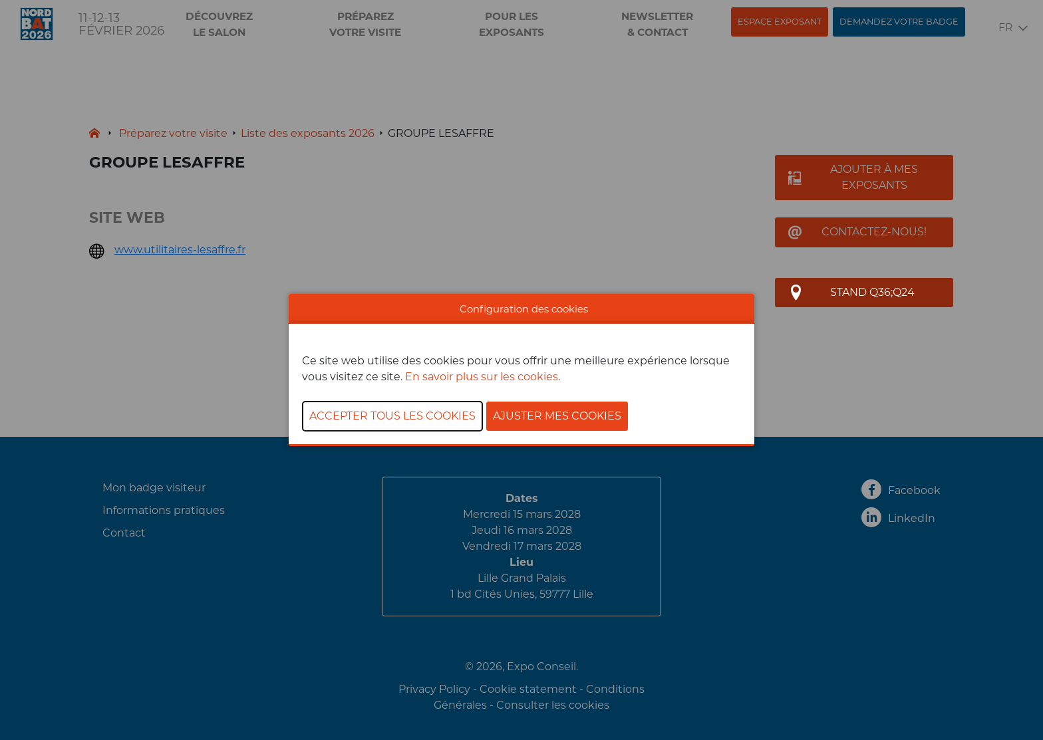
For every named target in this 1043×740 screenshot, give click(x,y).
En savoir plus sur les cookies (481, 376)
